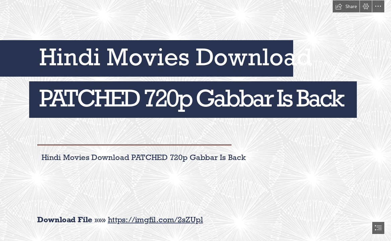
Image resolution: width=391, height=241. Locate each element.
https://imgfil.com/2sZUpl (155, 219)
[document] (195, 120)
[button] (346, 6)
